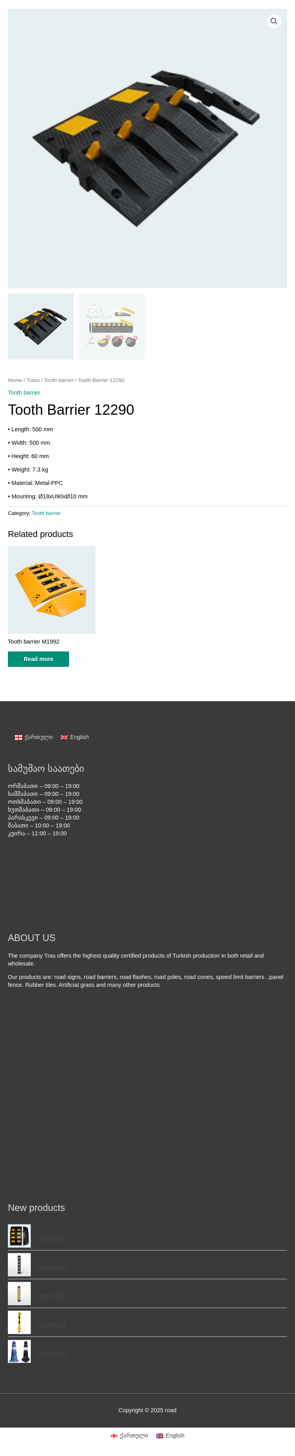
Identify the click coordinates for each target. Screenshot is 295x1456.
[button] (274, 21)
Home (15, 380)
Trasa (33, 380)
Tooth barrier (58, 380)
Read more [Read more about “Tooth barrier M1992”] (38, 659)
